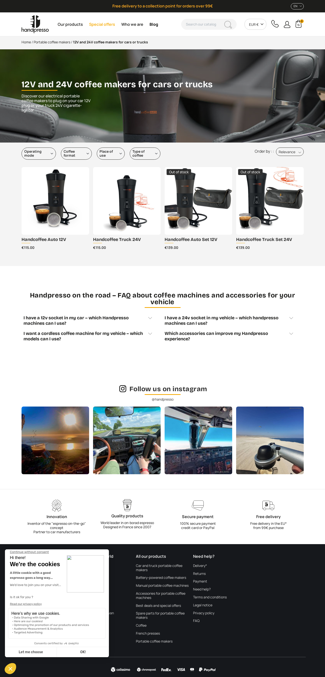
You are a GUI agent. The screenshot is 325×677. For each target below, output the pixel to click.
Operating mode (33, 153)
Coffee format (69, 153)
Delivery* (200, 566)
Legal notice (202, 605)
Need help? (202, 589)
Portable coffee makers (154, 641)
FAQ (196, 621)
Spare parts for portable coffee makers (160, 615)
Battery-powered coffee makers (161, 578)
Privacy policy (203, 613)
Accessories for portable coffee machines (160, 595)
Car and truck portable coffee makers (159, 568)
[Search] (209, 24)
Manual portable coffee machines (162, 586)
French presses (148, 633)
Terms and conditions (210, 597)
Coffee (141, 625)
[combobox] (297, 6)
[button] (287, 24)
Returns (199, 574)
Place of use (106, 153)
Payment (200, 581)
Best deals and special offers (158, 606)
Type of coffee (138, 153)
